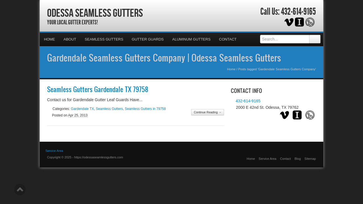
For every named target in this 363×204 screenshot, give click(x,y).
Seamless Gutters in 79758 (145, 109)
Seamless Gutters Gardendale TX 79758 (97, 89)
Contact (228, 39)
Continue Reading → (207, 112)
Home (49, 39)
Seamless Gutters (104, 39)
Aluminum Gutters (191, 39)
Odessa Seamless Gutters (95, 13)
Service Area (267, 158)
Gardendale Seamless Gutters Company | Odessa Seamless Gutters (164, 57)
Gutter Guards (148, 39)
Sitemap (310, 158)
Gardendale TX (82, 109)
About (70, 39)
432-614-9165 (298, 11)
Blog (298, 158)
